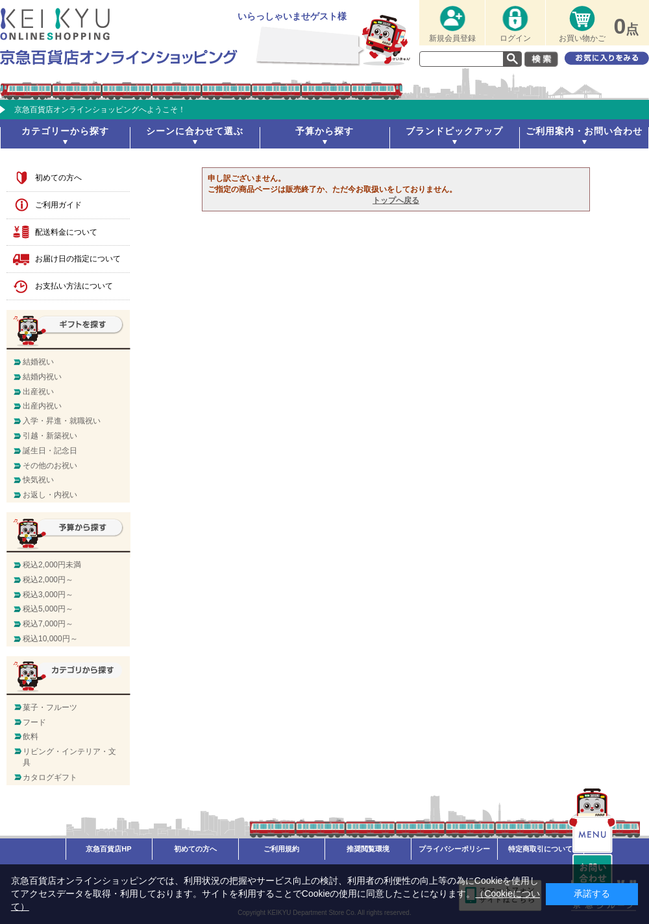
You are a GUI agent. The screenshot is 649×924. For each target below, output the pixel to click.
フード (34, 722)
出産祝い (38, 391)
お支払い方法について (74, 285)
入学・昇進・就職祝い (62, 420)
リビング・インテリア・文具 (69, 757)
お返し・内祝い (50, 494)
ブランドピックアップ (454, 131)
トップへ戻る (396, 200)
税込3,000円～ (48, 594)
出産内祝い (42, 405)
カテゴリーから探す (65, 131)
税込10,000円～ (50, 638)
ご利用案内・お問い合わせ (584, 131)
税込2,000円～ (48, 579)
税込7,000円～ (48, 623)
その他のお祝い (50, 465)
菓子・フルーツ (50, 707)
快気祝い (38, 479)
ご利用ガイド (58, 204)
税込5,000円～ (48, 608)
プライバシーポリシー (454, 849)
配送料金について (66, 232)
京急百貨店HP (108, 849)
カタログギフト (50, 777)
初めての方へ (58, 177)
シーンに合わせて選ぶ (194, 131)
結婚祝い (38, 361)
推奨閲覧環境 (368, 849)
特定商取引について (540, 849)
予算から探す (324, 131)
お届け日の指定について (78, 258)
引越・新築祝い (50, 435)
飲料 (30, 736)
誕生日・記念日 (50, 450)
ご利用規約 (281, 849)
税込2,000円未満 (52, 564)
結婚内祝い (42, 376)
